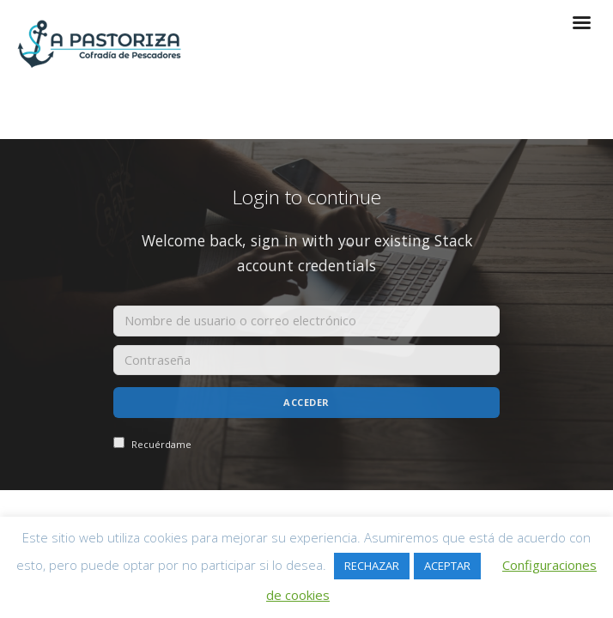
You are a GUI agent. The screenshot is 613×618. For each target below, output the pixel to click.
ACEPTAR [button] (447, 565)
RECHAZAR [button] (371, 565)
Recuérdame (152, 444)
